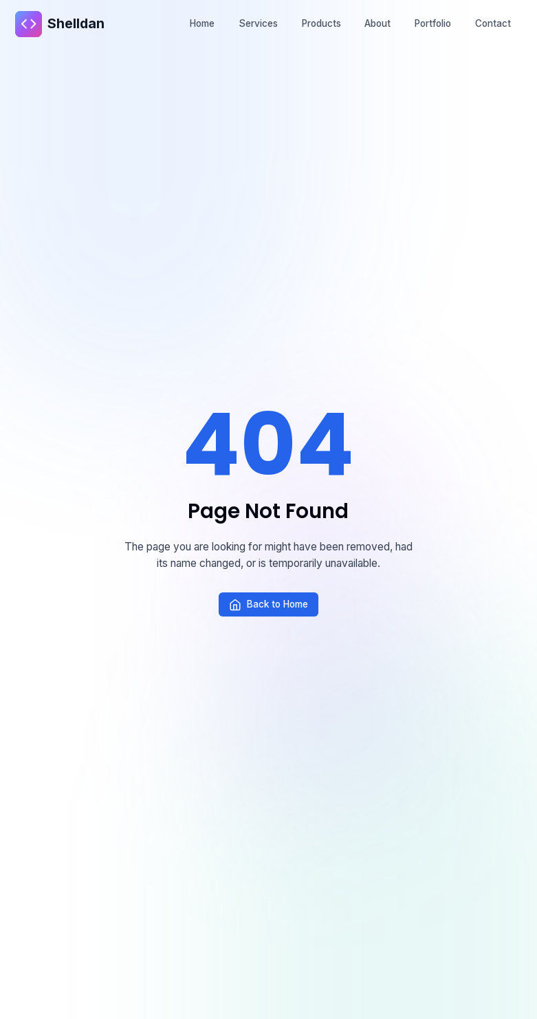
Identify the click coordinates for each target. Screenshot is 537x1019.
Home (202, 23)
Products (321, 23)
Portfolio (433, 23)
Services (258, 23)
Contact (493, 23)
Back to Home (268, 605)
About (377, 23)
